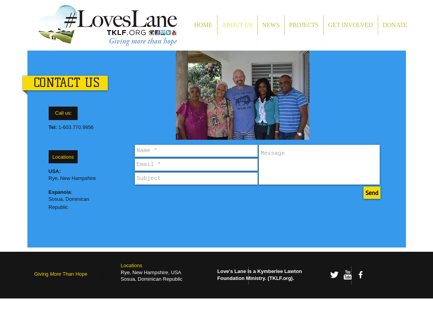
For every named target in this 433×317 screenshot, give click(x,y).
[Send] (371, 192)
